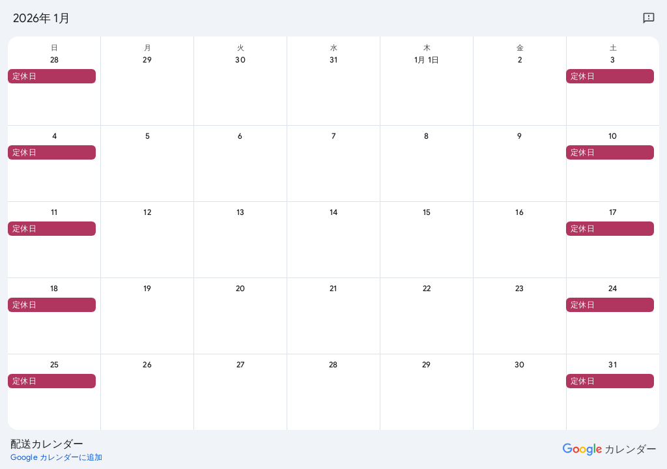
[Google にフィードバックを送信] (648, 18)
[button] (52, 76)
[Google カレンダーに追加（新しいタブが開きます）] (57, 457)
